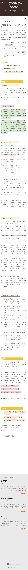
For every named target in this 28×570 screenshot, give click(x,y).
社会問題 (7, 436)
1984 (2, 516)
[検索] (26, 3)
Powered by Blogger (14, 564)
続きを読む (24, 493)
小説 (13, 436)
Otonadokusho (14, 5)
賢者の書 (4, 481)
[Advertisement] (14, 548)
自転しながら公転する (8, 498)
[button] (26, 19)
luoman (18, 567)
